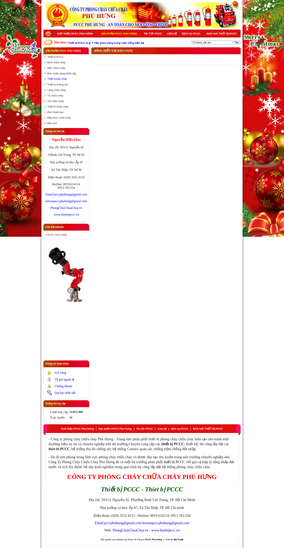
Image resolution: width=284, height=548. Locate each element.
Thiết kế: (174, 539)
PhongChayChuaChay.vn (66, 207)
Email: (50, 194)
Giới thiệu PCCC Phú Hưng (75, 33)
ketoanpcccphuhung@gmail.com (66, 201)
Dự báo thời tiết (65, 393)
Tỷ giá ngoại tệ (64, 379)
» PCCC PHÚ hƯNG (56, 235)
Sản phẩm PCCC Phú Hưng (119, 33)
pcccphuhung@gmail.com (70, 194)
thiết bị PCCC (174, 462)
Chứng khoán (63, 386)
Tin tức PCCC (153, 33)
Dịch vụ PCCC (191, 33)
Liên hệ (172, 33)
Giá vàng (60, 372)
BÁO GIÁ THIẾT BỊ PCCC (222, 33)
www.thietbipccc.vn (66, 214)
